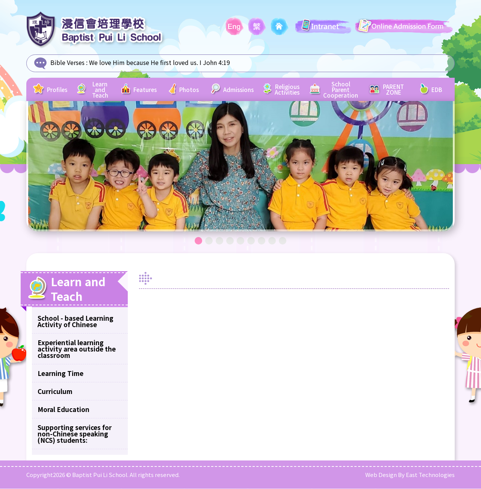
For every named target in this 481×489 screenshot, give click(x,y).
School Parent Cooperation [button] (334, 89)
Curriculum (55, 391)
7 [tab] (261, 241)
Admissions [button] (237, 90)
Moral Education (63, 409)
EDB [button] (431, 90)
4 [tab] (230, 241)
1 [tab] (198, 241)
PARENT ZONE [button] (382, 90)
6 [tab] (251, 241)
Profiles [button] (53, 90)
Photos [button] (191, 90)
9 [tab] (282, 241)
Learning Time (60, 373)
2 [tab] (209, 241)
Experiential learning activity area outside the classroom (77, 349)
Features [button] (144, 90)
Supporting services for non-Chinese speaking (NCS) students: (75, 434)
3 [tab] (219, 241)
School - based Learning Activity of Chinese (75, 321)
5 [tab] (240, 241)
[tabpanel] (240, 166)
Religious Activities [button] (283, 90)
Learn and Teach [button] (95, 90)
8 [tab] (272, 241)
